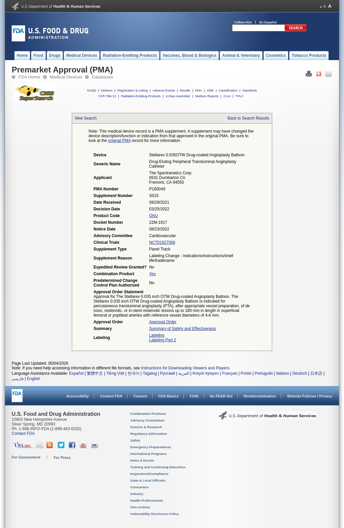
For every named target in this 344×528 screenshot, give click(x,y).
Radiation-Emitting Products (141, 96)
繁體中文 (95, 373)
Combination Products (148, 413)
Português (263, 373)
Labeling (156, 335)
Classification (227, 90)
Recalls (185, 90)
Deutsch (299, 373)
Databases (102, 76)
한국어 (134, 373)
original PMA (119, 140)
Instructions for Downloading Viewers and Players (185, 368)
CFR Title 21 (107, 96)
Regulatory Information (148, 433)
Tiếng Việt (115, 373)
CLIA (226, 96)
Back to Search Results (248, 118)
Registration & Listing (133, 90)
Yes (152, 274)
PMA (198, 90)
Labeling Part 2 (162, 340)
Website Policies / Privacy (309, 396)
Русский (167, 373)
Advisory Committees (147, 420)
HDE (210, 90)
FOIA (194, 396)
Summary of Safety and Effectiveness (182, 328)
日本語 (316, 373)
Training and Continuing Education (157, 467)
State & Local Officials (147, 480)
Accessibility (77, 396)
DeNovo (107, 90)
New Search (86, 118)
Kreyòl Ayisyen (205, 373)
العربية (183, 373)
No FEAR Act (221, 396)
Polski (246, 373)
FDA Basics (168, 396)
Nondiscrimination (260, 396)
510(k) (91, 90)
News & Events (142, 460)
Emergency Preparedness (150, 447)
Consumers (139, 487)
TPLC (239, 96)
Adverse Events (164, 90)
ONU (153, 215)
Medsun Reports (206, 96)
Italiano (282, 373)
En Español (268, 22)
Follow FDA (243, 22)
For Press (62, 458)
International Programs (148, 454)
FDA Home (29, 76)
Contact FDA (111, 396)
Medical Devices (66, 76)
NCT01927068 (162, 242)
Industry (136, 494)
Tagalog (150, 373)
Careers (140, 396)
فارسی (18, 378)
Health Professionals (146, 500)
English (33, 378)
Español (76, 373)
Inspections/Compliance (149, 474)
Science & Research (146, 427)
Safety (135, 440)
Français (229, 373)
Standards (249, 90)
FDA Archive (140, 507)
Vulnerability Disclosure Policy (154, 514)
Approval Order (162, 322)
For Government (26, 457)
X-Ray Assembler (178, 96)
